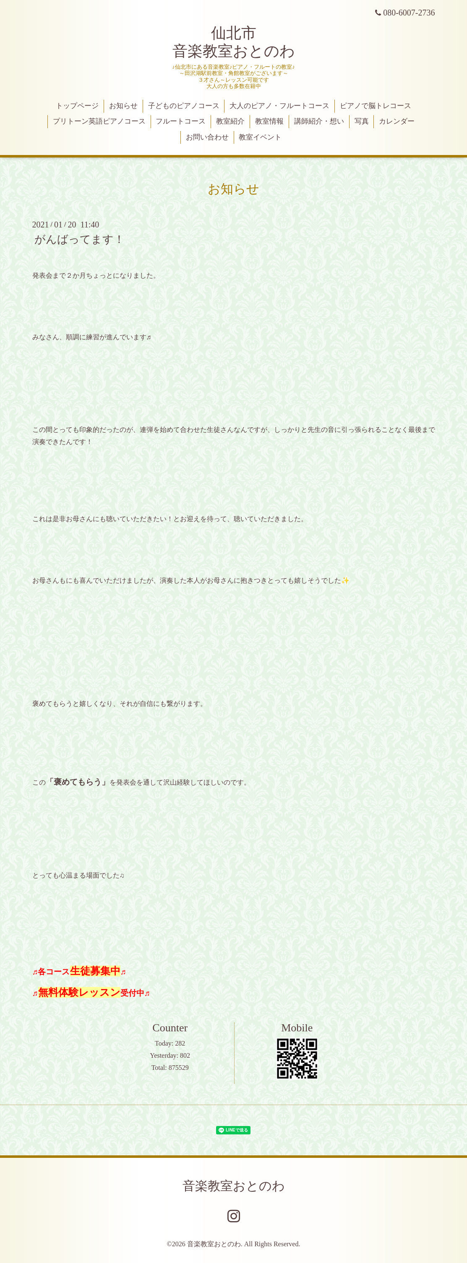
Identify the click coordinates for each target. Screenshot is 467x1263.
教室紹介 (230, 121)
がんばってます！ (79, 239)
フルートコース (181, 121)
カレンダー (397, 121)
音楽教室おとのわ (234, 1186)
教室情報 (269, 121)
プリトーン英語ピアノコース (99, 121)
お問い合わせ (207, 137)
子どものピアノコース (183, 106)
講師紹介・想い (319, 121)
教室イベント (260, 137)
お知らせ (123, 106)
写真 (362, 121)
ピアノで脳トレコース (375, 106)
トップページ (77, 106)
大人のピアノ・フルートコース (279, 106)
